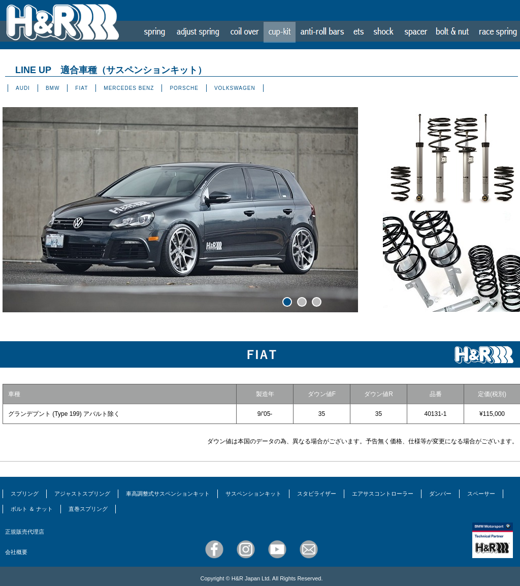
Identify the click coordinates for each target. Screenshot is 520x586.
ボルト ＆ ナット (32, 509)
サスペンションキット (253, 494)
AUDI (23, 88)
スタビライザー (316, 494)
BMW (52, 88)
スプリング (25, 494)
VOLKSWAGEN (234, 88)
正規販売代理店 (24, 532)
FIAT (81, 88)
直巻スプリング (88, 509)
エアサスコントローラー (382, 494)
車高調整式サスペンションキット (168, 494)
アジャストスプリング (82, 494)
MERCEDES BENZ (129, 88)
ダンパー (440, 494)
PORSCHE (184, 88)
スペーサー (481, 494)
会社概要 (16, 552)
